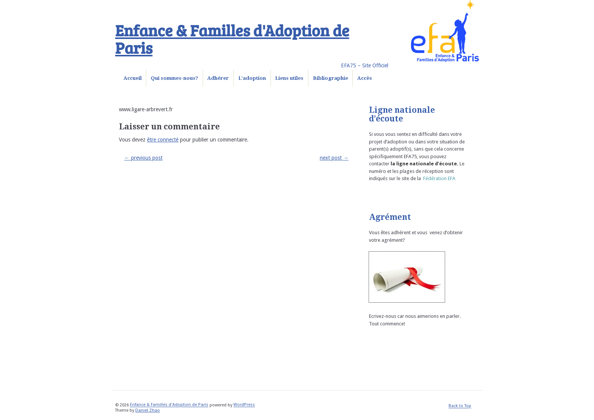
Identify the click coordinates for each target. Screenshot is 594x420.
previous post (143, 158)
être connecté (162, 140)
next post (334, 158)
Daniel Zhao (147, 410)
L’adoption (252, 78)
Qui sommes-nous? (174, 78)
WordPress (244, 405)
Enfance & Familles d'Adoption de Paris (232, 38)
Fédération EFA (439, 178)
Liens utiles (289, 78)
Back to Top (460, 406)
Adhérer (218, 78)
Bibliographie (330, 78)
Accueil (132, 78)
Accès (364, 78)
